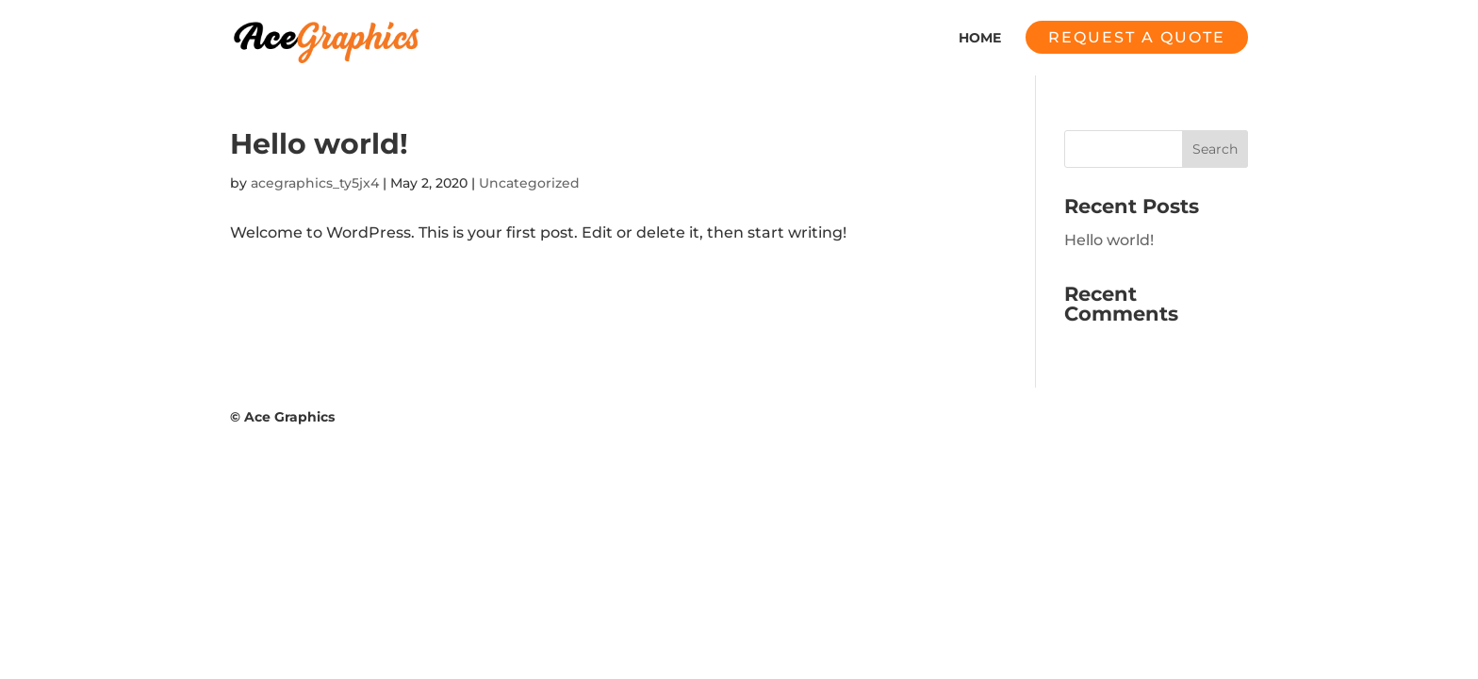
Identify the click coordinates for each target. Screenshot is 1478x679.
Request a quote (1136, 37)
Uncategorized (529, 182)
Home (980, 38)
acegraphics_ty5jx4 (315, 182)
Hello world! (319, 143)
